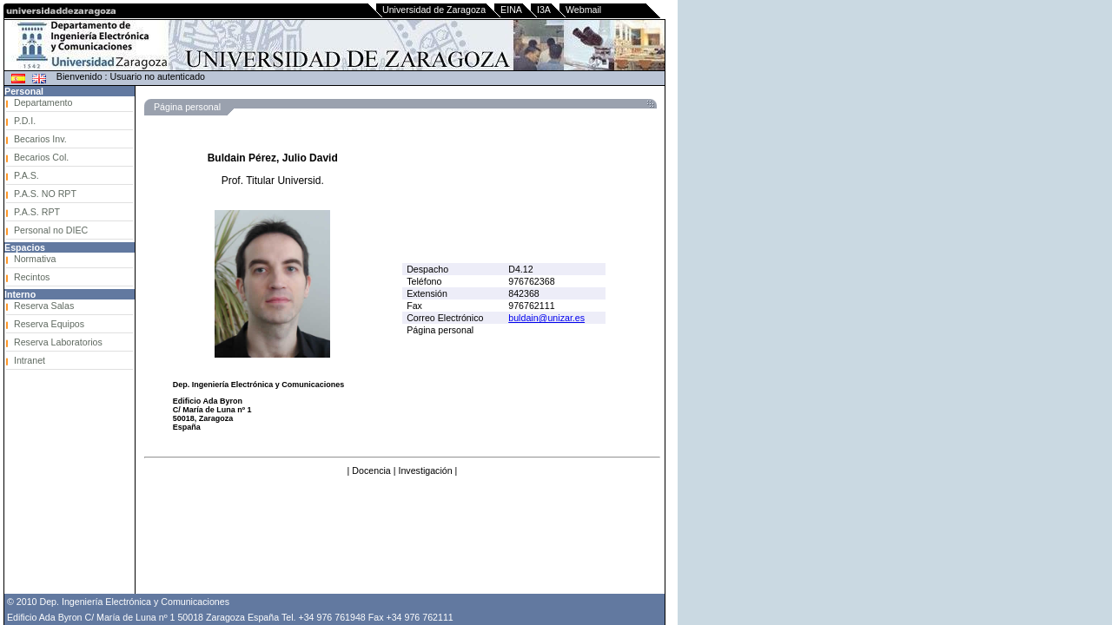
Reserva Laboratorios (58, 342)
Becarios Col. (41, 157)
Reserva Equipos (49, 324)
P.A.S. (26, 175)
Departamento (43, 102)
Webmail (583, 9)
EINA (511, 9)
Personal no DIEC (51, 230)
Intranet (29, 360)
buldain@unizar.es (546, 317)
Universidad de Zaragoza (434, 9)
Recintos (32, 277)
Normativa (35, 258)
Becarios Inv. (40, 139)
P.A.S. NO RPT (45, 193)
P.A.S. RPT (37, 212)
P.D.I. (25, 120)
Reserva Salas (44, 305)
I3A (544, 9)
